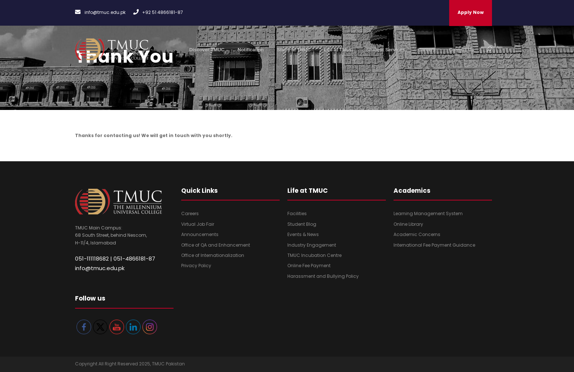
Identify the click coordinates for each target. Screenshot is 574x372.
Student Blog (301, 224)
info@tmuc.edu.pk (99, 268)
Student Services (385, 49)
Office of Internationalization (212, 255)
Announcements (200, 234)
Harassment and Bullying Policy (323, 276)
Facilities (297, 213)
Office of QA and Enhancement (215, 245)
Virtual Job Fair (197, 224)
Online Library (408, 224)
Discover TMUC (206, 49)
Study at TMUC (294, 49)
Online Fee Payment (309, 265)
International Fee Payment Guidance (434, 245)
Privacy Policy (196, 265)
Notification (251, 49)
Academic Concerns (417, 234)
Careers (427, 49)
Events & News (303, 234)
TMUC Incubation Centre (314, 255)
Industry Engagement (311, 245)
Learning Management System (428, 213)
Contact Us (461, 49)
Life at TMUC (338, 49)
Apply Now (471, 12)
